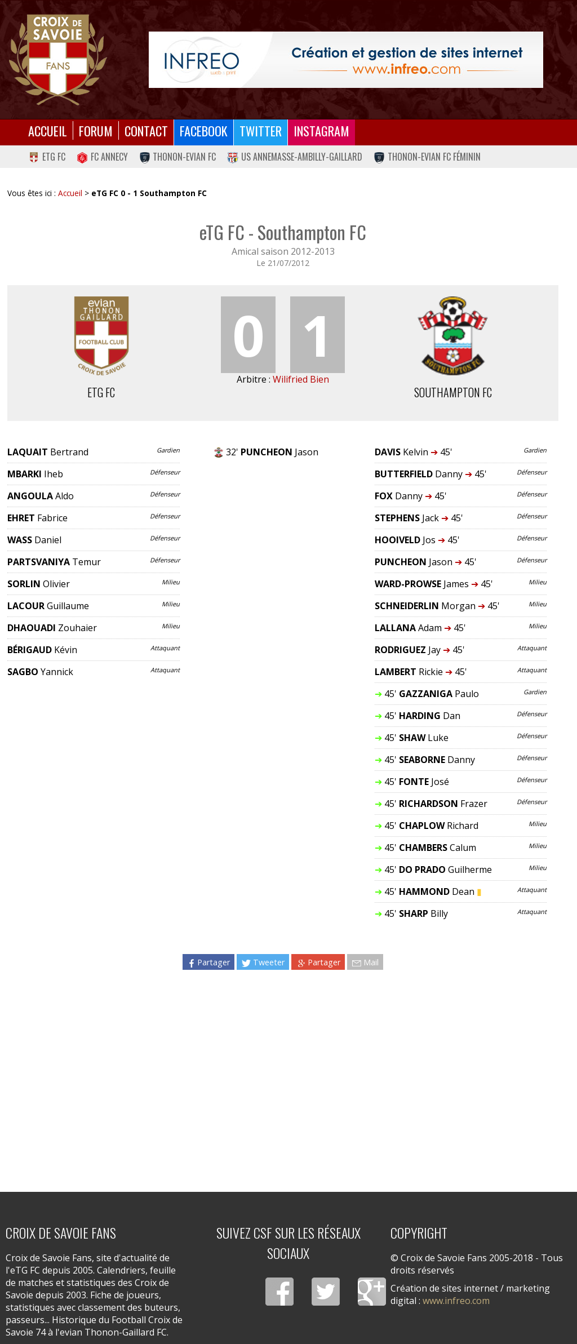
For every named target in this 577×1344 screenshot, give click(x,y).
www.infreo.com (456, 1300)
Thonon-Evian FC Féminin (427, 156)
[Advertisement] (282, 1076)
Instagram (321, 130)
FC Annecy (102, 156)
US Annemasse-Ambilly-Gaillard (294, 156)
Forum (96, 130)
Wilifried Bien (301, 379)
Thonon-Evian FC (177, 156)
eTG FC (46, 156)
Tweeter (263, 962)
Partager (208, 962)
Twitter (260, 130)
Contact (146, 130)
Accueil (47, 130)
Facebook (204, 130)
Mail (365, 962)
